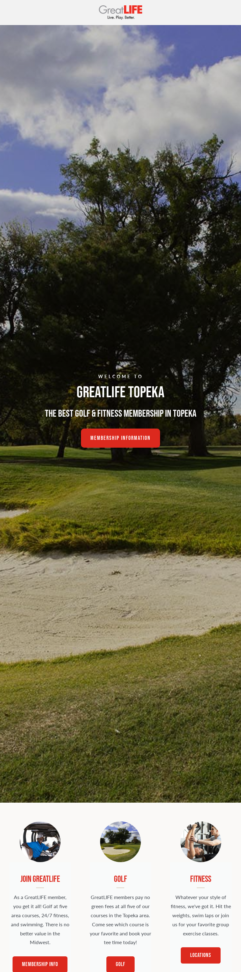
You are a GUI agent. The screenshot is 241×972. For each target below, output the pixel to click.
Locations (200, 955)
